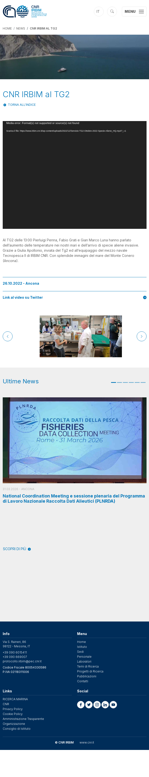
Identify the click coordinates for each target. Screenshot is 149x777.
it (98, 11)
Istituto (82, 647)
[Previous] (8, 336)
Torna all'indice (22, 105)
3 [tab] (125, 382)
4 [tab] (131, 382)
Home (7, 28)
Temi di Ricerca (88, 666)
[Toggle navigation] (134, 11)
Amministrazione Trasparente (23, 719)
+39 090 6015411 (15, 652)
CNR (6, 704)
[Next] (142, 336)
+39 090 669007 (15, 657)
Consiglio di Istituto (17, 728)
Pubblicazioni (86, 676)
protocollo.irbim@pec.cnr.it (22, 661)
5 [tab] (137, 382)
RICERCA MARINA (15, 699)
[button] (80, 704)
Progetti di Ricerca (90, 671)
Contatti (82, 681)
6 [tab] (143, 382)
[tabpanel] (75, 474)
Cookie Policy (13, 714)
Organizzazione (14, 724)
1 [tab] (113, 382)
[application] (75, 175)
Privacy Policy (13, 709)
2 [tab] (119, 382)
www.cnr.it (87, 742)
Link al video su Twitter (75, 297)
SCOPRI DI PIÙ (17, 549)
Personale (84, 656)
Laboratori (84, 661)
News (20, 28)
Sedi (80, 651)
